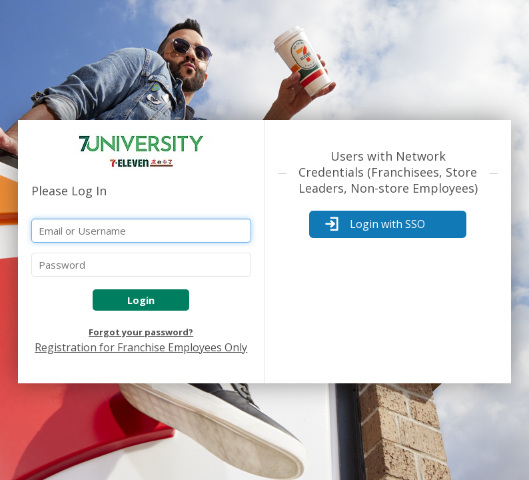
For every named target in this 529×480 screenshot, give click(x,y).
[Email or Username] (141, 231)
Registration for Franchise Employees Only (141, 347)
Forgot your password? (141, 332)
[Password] (141, 265)
